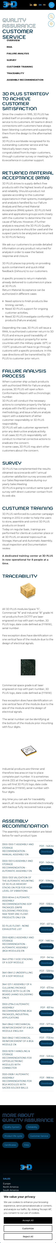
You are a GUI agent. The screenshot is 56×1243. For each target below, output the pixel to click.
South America (11, 1190)
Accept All (28, 1220)
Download (46, 851)
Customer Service (39, 1136)
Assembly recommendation (25, 79)
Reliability (32, 1127)
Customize (28, 1228)
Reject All (28, 1236)
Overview (13, 40)
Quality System (12, 1127)
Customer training (20, 66)
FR (44, 5)
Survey (11, 60)
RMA (9, 46)
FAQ (26, 1145)
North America (10, 1187)
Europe (7, 1183)
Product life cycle (13, 1136)
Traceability (15, 73)
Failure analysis (18, 53)
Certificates (10, 1145)
